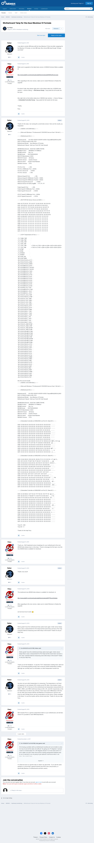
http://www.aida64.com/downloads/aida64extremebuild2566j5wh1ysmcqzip (38, 75)
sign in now (39, 782)
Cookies (58, 837)
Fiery (9, 64)
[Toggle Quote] (20, 648)
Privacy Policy (43, 837)
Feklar (11, 27)
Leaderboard (44, 8)
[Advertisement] (80, 31)
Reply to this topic (56, 35)
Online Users (23, 12)
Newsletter (21, 8)
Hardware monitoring (22, 29)
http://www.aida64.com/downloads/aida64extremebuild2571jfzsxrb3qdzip (37, 598)
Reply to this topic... (16, 790)
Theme (35, 837)
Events (10, 12)
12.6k (10, 80)
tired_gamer (39, 743)
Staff (16, 12)
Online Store (13, 8)
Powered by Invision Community (47, 840)
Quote (23, 57)
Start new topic (41, 35)
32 (9, 57)
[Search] (72, 8)
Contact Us (52, 837)
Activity (36, 8)
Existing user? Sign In (77, 3)
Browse (29, 9)
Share (48, 28)
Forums (3, 12)
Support (5, 8)
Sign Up (89, 3)
